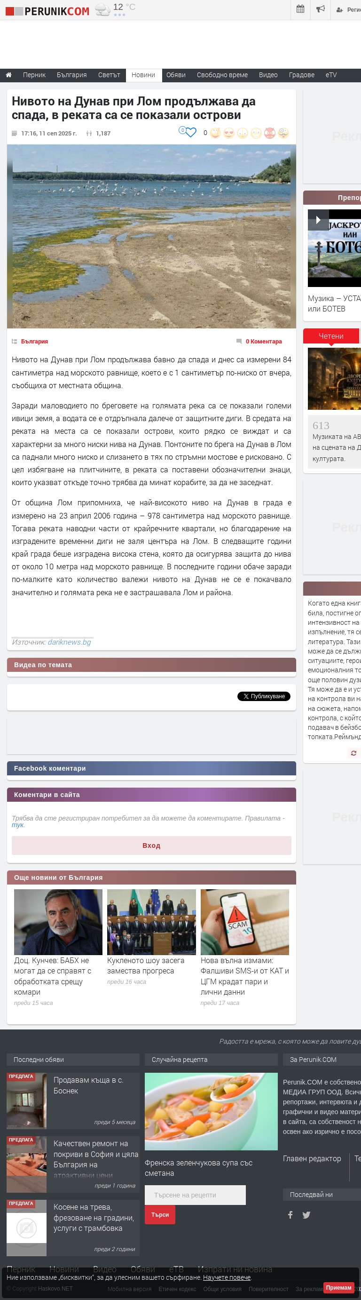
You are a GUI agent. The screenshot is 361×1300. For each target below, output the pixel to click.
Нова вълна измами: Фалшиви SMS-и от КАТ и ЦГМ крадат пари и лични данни (245, 976)
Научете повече (227, 1277)
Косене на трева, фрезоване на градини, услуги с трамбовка (94, 1217)
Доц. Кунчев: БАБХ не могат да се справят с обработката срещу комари (52, 976)
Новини (143, 74)
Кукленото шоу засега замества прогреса (146, 965)
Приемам (339, 1287)
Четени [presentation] (331, 336)
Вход (151, 845)
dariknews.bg (69, 641)
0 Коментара (264, 341)
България (34, 341)
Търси (160, 1215)
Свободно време (222, 74)
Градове (301, 74)
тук (18, 825)
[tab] (331, 339)
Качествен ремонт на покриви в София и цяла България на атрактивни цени (96, 1159)
